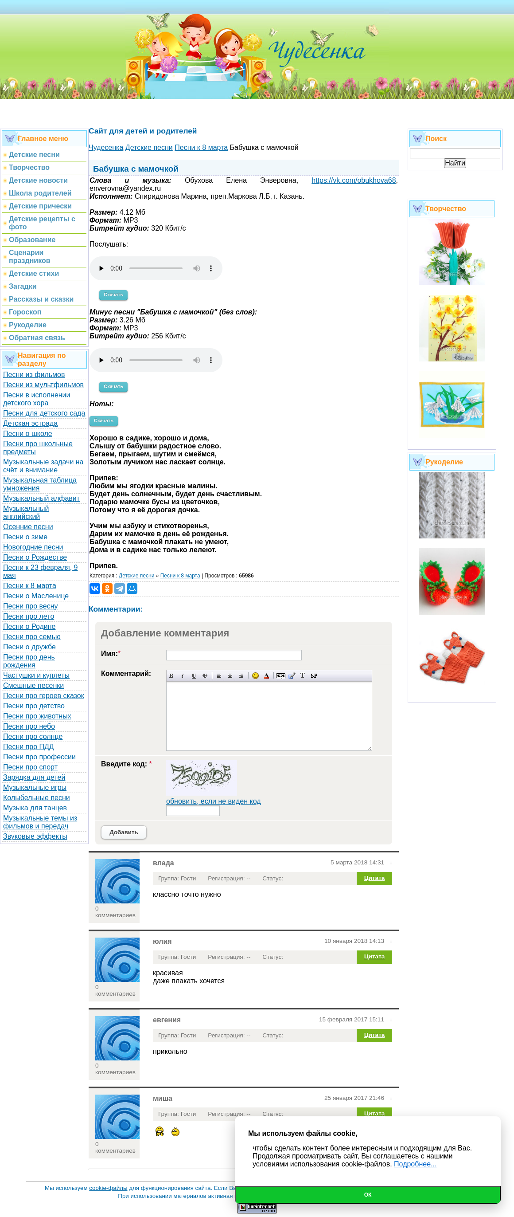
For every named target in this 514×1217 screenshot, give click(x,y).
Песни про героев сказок (43, 695)
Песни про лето (28, 616)
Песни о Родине (29, 626)
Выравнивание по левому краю (219, 675)
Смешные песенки (33, 685)
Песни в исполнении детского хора (36, 399)
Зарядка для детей (34, 777)
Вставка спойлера (314, 675)
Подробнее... (415, 1164)
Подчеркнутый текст (194, 675)
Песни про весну (30, 606)
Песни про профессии (39, 757)
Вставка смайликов (255, 675)
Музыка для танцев (35, 808)
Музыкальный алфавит (41, 498)
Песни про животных (37, 716)
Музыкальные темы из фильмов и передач (40, 822)
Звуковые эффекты (35, 836)
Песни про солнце (32, 736)
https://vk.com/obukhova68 (354, 180)
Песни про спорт (30, 767)
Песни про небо (29, 726)
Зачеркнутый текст (205, 675)
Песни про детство (34, 706)
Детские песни (136, 576)
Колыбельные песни (36, 797)
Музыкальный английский (26, 512)
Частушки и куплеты (36, 675)
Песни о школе (27, 433)
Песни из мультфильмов (43, 385)
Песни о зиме (25, 537)
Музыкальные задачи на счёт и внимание (43, 466)
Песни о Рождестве (35, 557)
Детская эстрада (30, 423)
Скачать (113, 294)
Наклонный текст (183, 675)
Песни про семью (32, 636)
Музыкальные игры (34, 787)
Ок (368, 1195)
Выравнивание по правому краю (241, 675)
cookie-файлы (108, 1188)
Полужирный (172, 675)
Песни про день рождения (29, 661)
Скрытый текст (281, 675)
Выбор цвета (266, 675)
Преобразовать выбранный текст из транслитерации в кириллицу (303, 675)
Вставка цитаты (292, 675)
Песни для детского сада (44, 413)
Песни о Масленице (36, 596)
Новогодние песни (33, 547)
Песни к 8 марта (29, 585)
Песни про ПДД (28, 746)
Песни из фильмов (34, 374)
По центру (230, 675)
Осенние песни (28, 526)
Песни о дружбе (29, 647)
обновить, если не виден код (213, 801)
